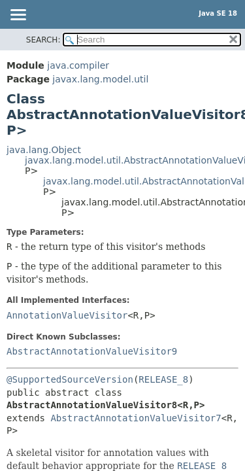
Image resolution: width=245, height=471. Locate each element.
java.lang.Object (44, 150)
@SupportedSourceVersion (70, 379)
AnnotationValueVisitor (67, 315)
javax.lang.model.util (100, 79)
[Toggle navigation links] (18, 16)
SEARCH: (43, 39)
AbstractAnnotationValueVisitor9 (92, 351)
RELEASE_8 (163, 379)
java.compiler (78, 65)
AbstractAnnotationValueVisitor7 (135, 418)
